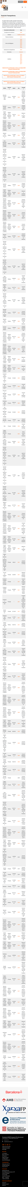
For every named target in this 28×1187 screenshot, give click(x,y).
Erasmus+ (4, 1182)
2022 (21, 44)
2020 (21, 47)
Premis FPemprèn (5, 1173)
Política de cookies (6, 1148)
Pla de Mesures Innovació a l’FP (8, 1172)
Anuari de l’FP (5, 1166)
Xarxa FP (4, 1185)
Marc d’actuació (5, 1154)
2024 (21, 42)
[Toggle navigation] (25, 7)
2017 (21, 63)
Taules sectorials (5, 1178)
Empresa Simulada (6, 1176)
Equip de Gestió (5, 1157)
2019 (21, 61)
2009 (19, 1077)
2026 (21, 39)
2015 (19, 1046)
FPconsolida (4, 1174)
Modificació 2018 (21, 34)
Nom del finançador (6, 1160)
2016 (19, 1013)
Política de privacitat (6, 1146)
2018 (21, 37)
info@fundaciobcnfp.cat (8, 1141)
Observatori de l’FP (6, 1164)
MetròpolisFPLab (5, 1170)
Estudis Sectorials (5, 1165)
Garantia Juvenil (5, 1184)
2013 (19, 1057)
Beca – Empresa (5, 1177)
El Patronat (4, 1156)
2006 (21, 32)
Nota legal (4, 1149)
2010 (19, 1066)
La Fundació (4, 1153)
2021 (21, 46)
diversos (21, 52)
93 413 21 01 (6, 1140)
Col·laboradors (5, 1158)
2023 (21, 43)
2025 (21, 40)
